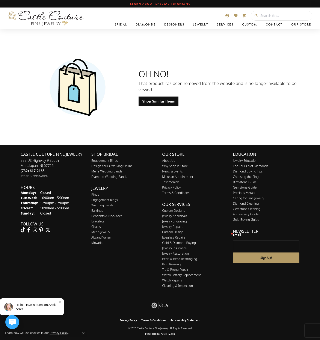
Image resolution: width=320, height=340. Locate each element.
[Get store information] (34, 176)
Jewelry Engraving (174, 221)
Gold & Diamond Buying (179, 243)
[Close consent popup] (83, 333)
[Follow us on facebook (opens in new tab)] (28, 230)
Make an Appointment (177, 177)
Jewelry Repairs (172, 227)
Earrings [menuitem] (97, 211)
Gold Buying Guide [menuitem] (246, 220)
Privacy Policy (171, 187)
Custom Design (173, 232)
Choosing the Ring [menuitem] (246, 177)
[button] (227, 16)
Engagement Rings (104, 161)
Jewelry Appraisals (174, 216)
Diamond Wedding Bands (109, 177)
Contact (274, 24)
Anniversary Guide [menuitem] (245, 214)
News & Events (172, 171)
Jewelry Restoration (175, 253)
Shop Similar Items (158, 101)
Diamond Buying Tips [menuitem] (248, 171)
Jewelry (200, 24)
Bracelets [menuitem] (97, 221)
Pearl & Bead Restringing (179, 259)
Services (225, 24)
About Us (168, 161)
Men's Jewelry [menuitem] (100, 232)
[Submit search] (254, 16)
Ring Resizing (171, 264)
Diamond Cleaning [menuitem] (246, 203)
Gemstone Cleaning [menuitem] (247, 209)
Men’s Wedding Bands (106, 171)
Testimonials (171, 182)
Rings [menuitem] (95, 194)
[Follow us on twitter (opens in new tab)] (47, 230)
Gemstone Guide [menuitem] (245, 187)
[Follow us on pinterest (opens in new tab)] (41, 230)
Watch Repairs (172, 280)
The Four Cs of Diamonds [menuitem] (250, 166)
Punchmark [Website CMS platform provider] (168, 333)
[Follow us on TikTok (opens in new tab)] (23, 230)
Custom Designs (173, 211)
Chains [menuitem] (96, 227)
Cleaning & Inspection (177, 286)
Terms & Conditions (176, 193)
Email (237, 234)
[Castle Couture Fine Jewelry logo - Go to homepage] (45, 18)
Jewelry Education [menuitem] (245, 161)
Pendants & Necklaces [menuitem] (106, 216)
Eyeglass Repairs (173, 237)
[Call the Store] (33, 170)
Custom (249, 24)
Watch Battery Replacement (181, 275)
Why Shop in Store (175, 166)
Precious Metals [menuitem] (244, 193)
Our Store (301, 24)
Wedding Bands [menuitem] (102, 205)
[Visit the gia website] (160, 305)
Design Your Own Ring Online (112, 166)
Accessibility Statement (186, 320)
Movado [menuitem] (97, 243)
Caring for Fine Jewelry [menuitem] (248, 198)
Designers (174, 24)
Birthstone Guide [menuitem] (245, 182)
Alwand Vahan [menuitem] (101, 237)
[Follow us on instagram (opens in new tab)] (35, 230)
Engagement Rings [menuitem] (104, 200)
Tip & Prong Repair (175, 269)
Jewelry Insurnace (174, 248)
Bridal (121, 24)
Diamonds (146, 24)
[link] (160, 4)
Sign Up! (266, 257)
